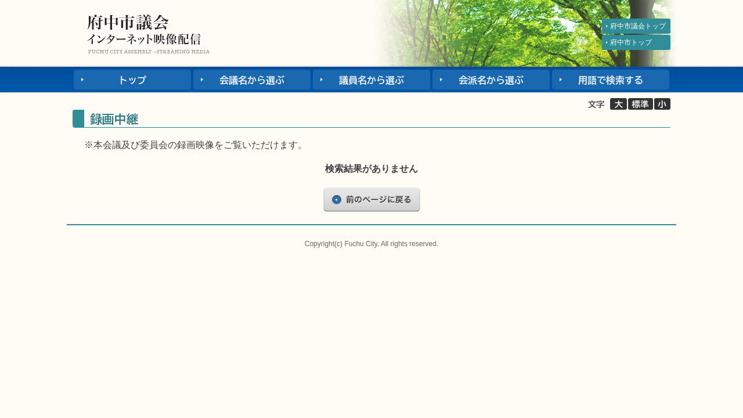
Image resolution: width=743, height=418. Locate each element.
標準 (640, 104)
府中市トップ (631, 42)
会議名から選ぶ (251, 80)
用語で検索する (610, 80)
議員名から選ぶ (371, 80)
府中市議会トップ (638, 26)
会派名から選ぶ (491, 80)
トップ (132, 80)
